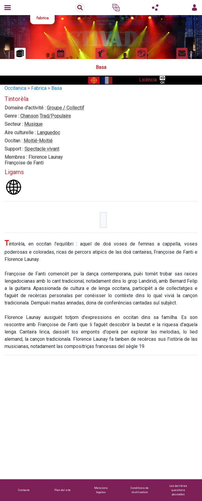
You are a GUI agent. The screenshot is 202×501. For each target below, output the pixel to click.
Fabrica (38, 88)
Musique (33, 124)
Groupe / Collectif (65, 108)
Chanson (29, 116)
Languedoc (48, 132)
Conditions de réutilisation (139, 490)
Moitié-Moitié (38, 141)
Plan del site (62, 490)
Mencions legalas (101, 490)
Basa (56, 88)
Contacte (24, 490)
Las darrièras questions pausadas (178, 490)
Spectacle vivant (41, 149)
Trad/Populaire (55, 116)
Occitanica (15, 88)
